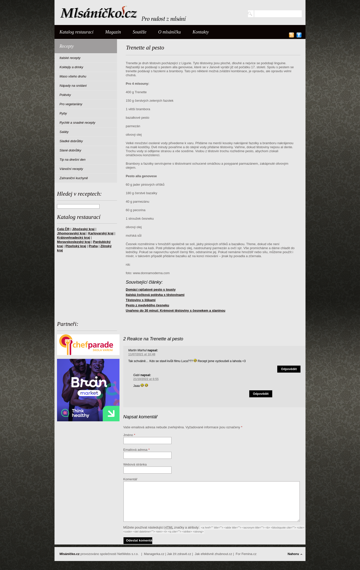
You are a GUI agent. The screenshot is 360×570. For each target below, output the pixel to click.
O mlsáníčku (169, 31)
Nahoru (293, 554)
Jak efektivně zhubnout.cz (213, 554)
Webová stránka (135, 464)
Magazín (113, 31)
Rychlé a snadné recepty (77, 122)
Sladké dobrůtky (71, 141)
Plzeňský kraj (76, 246)
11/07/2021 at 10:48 (141, 354)
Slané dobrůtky (70, 150)
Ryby (63, 113)
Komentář (130, 479)
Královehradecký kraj (73, 237)
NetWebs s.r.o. (127, 554)
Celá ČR (63, 229)
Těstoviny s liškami (141, 300)
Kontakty (200, 31)
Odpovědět (289, 369)
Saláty (64, 132)
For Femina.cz (246, 554)
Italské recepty (70, 58)
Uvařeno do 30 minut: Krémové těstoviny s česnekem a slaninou (175, 310)
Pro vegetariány (71, 104)
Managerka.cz (154, 554)
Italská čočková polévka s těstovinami (155, 295)
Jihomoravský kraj (71, 233)
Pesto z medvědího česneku (147, 305)
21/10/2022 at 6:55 (145, 379)
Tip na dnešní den (73, 159)
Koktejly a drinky (71, 67)
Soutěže (139, 31)
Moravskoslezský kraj (73, 242)
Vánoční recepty (71, 169)
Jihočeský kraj (83, 229)
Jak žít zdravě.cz (179, 554)
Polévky (65, 95)
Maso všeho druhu (73, 76)
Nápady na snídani (73, 85)
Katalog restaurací (77, 31)
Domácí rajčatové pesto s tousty (151, 289)
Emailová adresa (135, 450)
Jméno (128, 435)
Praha (93, 246)
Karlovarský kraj (101, 233)
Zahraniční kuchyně (74, 178)
